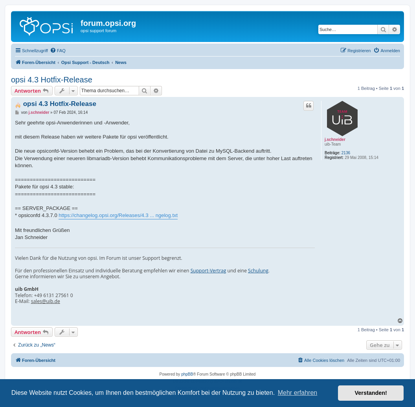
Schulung (258, 271)
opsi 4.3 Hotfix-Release (51, 79)
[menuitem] (58, 50)
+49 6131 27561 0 (53, 295)
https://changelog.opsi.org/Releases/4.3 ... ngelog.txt (118, 215)
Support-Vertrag (208, 271)
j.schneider (335, 139)
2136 (346, 153)
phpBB (187, 374)
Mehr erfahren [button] (298, 392)
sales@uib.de (45, 301)
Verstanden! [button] (371, 393)
